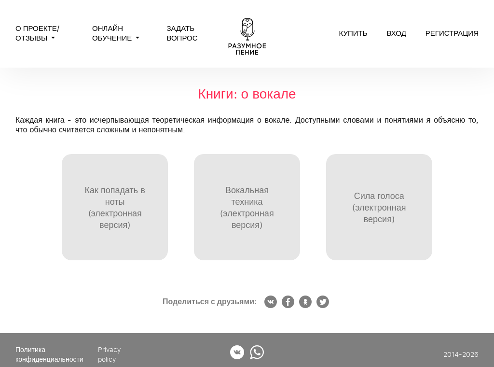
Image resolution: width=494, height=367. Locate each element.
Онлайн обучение (113, 33)
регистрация (452, 33)
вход (396, 33)
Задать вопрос (181, 33)
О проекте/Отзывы (37, 33)
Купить (353, 33)
